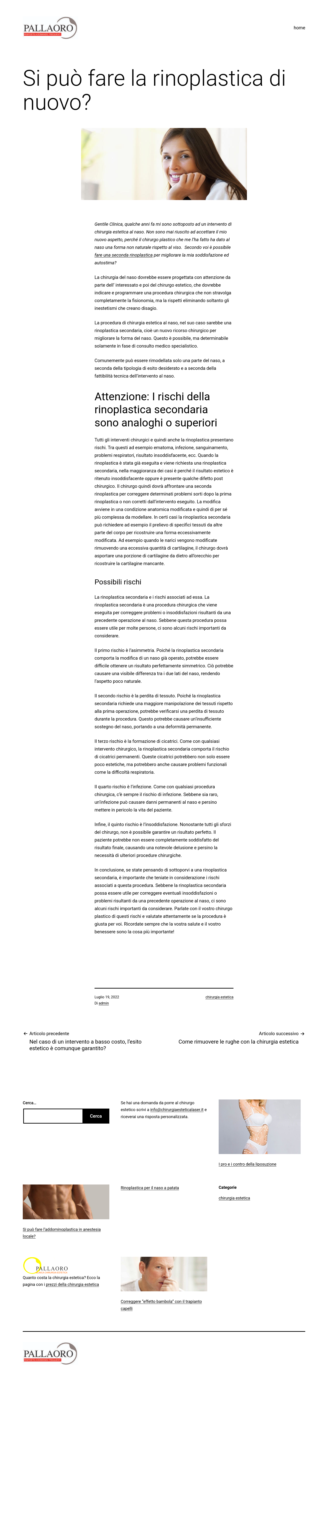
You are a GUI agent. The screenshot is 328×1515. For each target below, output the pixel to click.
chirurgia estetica (219, 997)
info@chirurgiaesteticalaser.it (177, 1109)
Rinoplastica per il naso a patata (150, 1187)
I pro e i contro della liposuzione (247, 1164)
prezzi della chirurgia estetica (72, 1284)
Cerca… (29, 1102)
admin (104, 1003)
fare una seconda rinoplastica (124, 255)
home (299, 27)
